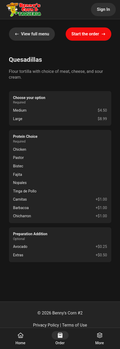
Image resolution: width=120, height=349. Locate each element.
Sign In (103, 9)
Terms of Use (74, 325)
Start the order (88, 33)
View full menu (32, 33)
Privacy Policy (46, 325)
